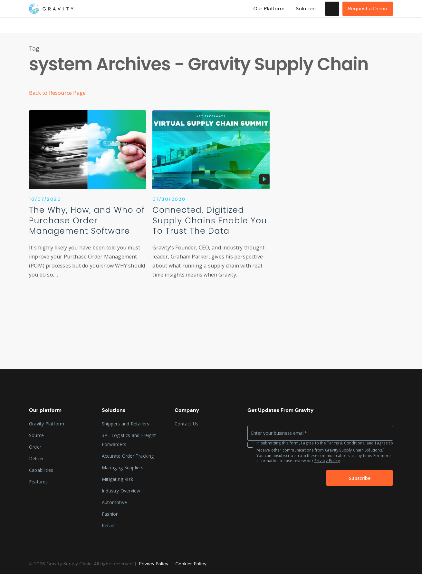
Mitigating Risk (117, 479)
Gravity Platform (46, 424)
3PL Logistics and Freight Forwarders (129, 439)
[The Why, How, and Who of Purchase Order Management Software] (87, 200)
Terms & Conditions (346, 443)
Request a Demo (367, 16)
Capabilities (41, 470)
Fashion (110, 514)
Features (38, 482)
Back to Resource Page (57, 92)
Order (35, 447)
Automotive (114, 502)
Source (36, 435)
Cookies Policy (190, 564)
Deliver (36, 458)
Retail (108, 525)
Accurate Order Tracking (128, 456)
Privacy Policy (327, 460)
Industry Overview (121, 491)
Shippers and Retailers (125, 424)
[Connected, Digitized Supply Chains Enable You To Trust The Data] (210, 200)
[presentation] (279, 478)
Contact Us (186, 424)
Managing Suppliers (123, 467)
